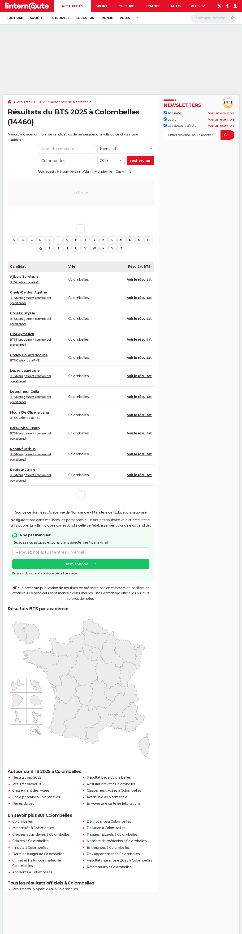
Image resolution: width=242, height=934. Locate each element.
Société (36, 18)
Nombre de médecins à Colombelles (117, 841)
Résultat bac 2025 (26, 777)
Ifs (129, 171)
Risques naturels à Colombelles (112, 834)
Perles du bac (23, 803)
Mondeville (103, 171)
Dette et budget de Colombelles (38, 854)
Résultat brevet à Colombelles (111, 784)
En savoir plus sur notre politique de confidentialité (44, 573)
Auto (175, 6)
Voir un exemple (221, 113)
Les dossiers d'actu (180, 125)
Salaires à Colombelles (30, 841)
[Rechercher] (214, 18)
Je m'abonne (76, 564)
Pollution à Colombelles (106, 828)
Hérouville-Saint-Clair (74, 171)
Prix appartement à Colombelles (113, 854)
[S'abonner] (199, 135)
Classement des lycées (31, 790)
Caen (120, 171)
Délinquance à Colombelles (109, 821)
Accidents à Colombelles (32, 872)
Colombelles (22, 821)
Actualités (72, 6)
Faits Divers (59, 18)
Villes (125, 18)
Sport (101, 6)
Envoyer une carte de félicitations (113, 803)
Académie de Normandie (71, 102)
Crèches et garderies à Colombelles (40, 834)
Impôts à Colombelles (30, 847)
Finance (153, 6)
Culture (126, 6)
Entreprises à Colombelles (108, 847)
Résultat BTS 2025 (31, 102)
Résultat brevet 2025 (29, 784)
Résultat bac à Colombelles (109, 777)
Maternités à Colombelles (33, 828)
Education (85, 18)
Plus (198, 6)
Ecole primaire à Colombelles (36, 797)
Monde (107, 18)
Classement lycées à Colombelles (114, 790)
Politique (14, 18)
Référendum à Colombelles (109, 867)
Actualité (172, 113)
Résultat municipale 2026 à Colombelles (119, 860)
